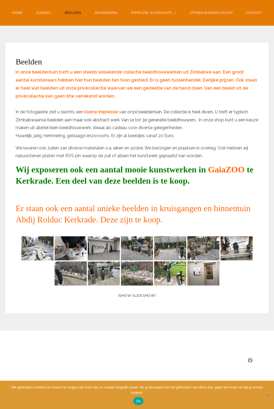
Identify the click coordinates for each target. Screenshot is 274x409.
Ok (138, 401)
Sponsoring (105, 13)
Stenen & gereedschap (211, 13)
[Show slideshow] (137, 296)
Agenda (43, 13)
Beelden (73, 13)
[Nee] (267, 395)
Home (17, 13)
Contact (254, 13)
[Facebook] (250, 360)
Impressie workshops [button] (153, 13)
